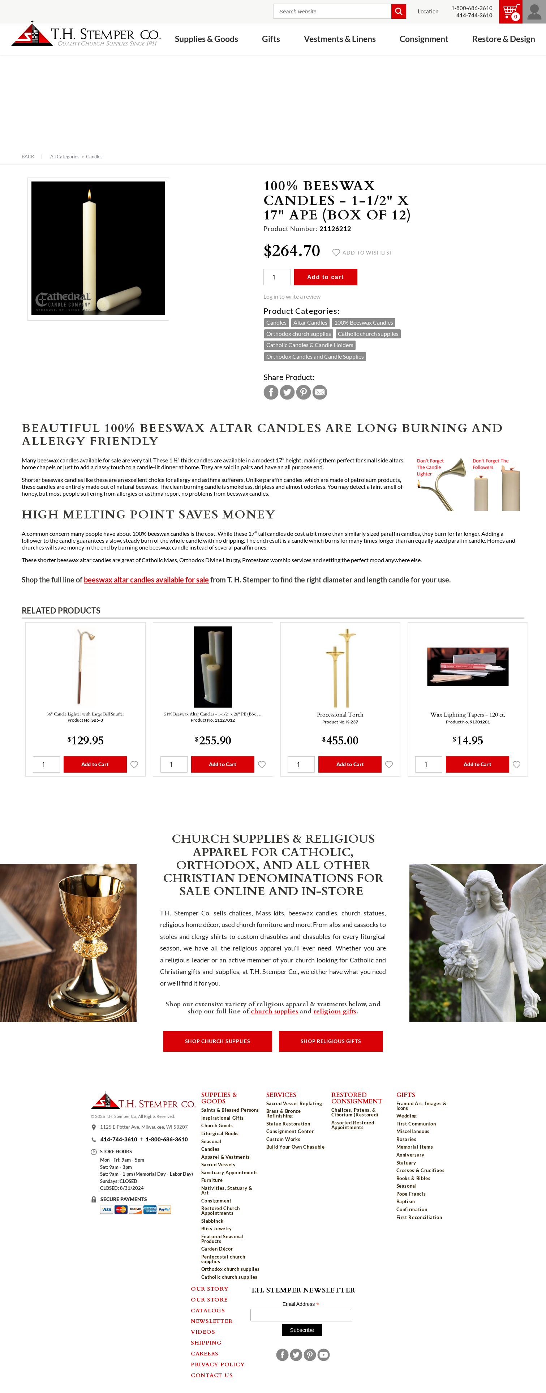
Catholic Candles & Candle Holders (309, 345)
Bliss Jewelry (216, 1228)
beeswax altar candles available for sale (146, 580)
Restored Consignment (357, 1098)
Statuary (406, 1162)
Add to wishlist (362, 253)
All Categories (64, 156)
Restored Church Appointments (220, 1210)
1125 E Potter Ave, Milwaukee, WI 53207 (144, 1126)
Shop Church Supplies (217, 1041)
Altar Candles (310, 322)
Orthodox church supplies (298, 333)
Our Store (209, 1299)
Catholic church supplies (368, 333)
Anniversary (410, 1154)
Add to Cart (95, 764)
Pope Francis (411, 1193)
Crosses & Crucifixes (420, 1170)
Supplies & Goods (206, 38)
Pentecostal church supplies (223, 1259)
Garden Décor (217, 1248)
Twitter (287, 392)
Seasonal (211, 1141)
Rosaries (406, 1139)
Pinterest (303, 392)
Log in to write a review (292, 296)
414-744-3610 (118, 1139)
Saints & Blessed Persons (230, 1109)
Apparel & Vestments (225, 1156)
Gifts (271, 38)
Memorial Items (414, 1146)
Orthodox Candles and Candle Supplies (315, 356)
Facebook (271, 392)
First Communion (416, 1123)
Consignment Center (290, 1131)
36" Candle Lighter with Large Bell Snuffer (85, 713)
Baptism (406, 1201)
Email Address (301, 1304)
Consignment (424, 38)
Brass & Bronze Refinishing (283, 1113)
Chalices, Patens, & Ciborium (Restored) (354, 1112)
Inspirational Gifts (222, 1117)
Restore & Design (503, 38)
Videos (203, 1332)
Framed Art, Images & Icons (421, 1106)
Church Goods (217, 1125)
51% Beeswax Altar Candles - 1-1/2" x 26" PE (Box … (213, 713)
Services (281, 1094)
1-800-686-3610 (472, 8)
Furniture (212, 1180)
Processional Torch (340, 714)
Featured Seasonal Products (222, 1239)
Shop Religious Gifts (331, 1041)
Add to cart (325, 277)
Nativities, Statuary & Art (226, 1190)
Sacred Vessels (218, 1164)
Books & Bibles (413, 1178)
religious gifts (334, 1010)
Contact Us (212, 1375)
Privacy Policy (218, 1364)
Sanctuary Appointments (229, 1172)
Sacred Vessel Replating (294, 1103)
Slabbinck (212, 1220)
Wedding (406, 1115)
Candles (94, 156)
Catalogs (208, 1310)
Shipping (206, 1342)
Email (319, 392)
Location (428, 11)
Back (28, 156)
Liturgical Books (220, 1133)
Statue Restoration (288, 1123)
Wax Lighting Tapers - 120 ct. (467, 714)
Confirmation (411, 1209)
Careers (205, 1353)
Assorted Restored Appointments (352, 1125)
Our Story (210, 1288)
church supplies (274, 1010)
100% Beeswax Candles (363, 322)
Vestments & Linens (340, 38)
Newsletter (212, 1321)
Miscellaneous (413, 1131)
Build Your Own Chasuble (295, 1146)
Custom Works (283, 1139)
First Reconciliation (419, 1217)
